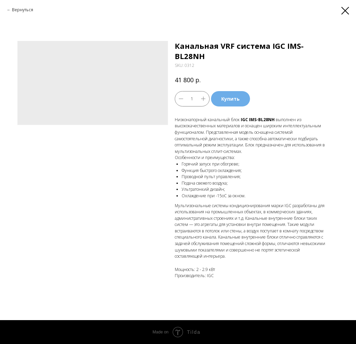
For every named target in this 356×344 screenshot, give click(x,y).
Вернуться (22, 10)
